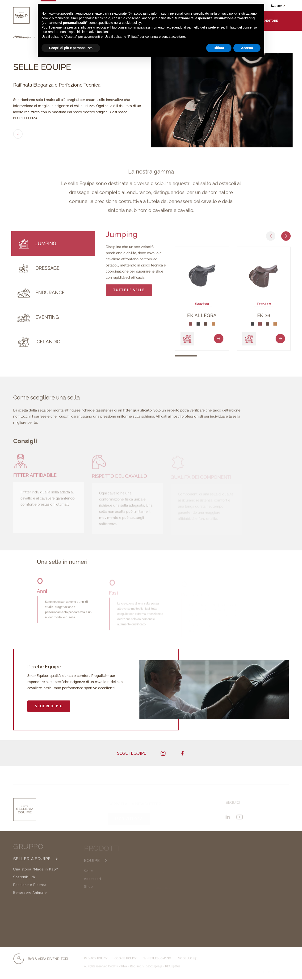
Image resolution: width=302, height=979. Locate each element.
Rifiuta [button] (219, 48)
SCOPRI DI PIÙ (49, 706)
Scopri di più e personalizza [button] (70, 48)
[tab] (53, 246)
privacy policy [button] (228, 13)
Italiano (278, 5)
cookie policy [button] (131, 23)
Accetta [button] (247, 48)
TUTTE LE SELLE (129, 293)
